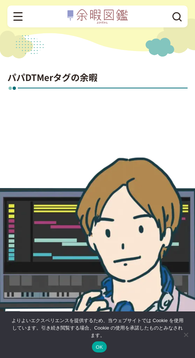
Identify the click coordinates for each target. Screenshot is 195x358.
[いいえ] (185, 334)
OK (99, 347)
